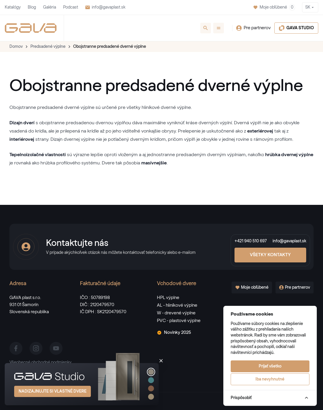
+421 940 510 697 (251, 241)
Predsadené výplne (47, 47)
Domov (16, 47)
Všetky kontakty (270, 255)
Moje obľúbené (274, 7)
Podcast (70, 7)
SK (310, 7)
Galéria (49, 7)
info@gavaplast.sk (105, 7)
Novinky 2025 (174, 332)
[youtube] (56, 348)
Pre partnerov (253, 28)
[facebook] (15, 348)
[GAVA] (31, 28)
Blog (32, 7)
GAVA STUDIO (296, 28)
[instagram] (35, 348)
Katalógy (13, 7)
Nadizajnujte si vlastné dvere (52, 391)
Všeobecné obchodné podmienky (40, 362)
